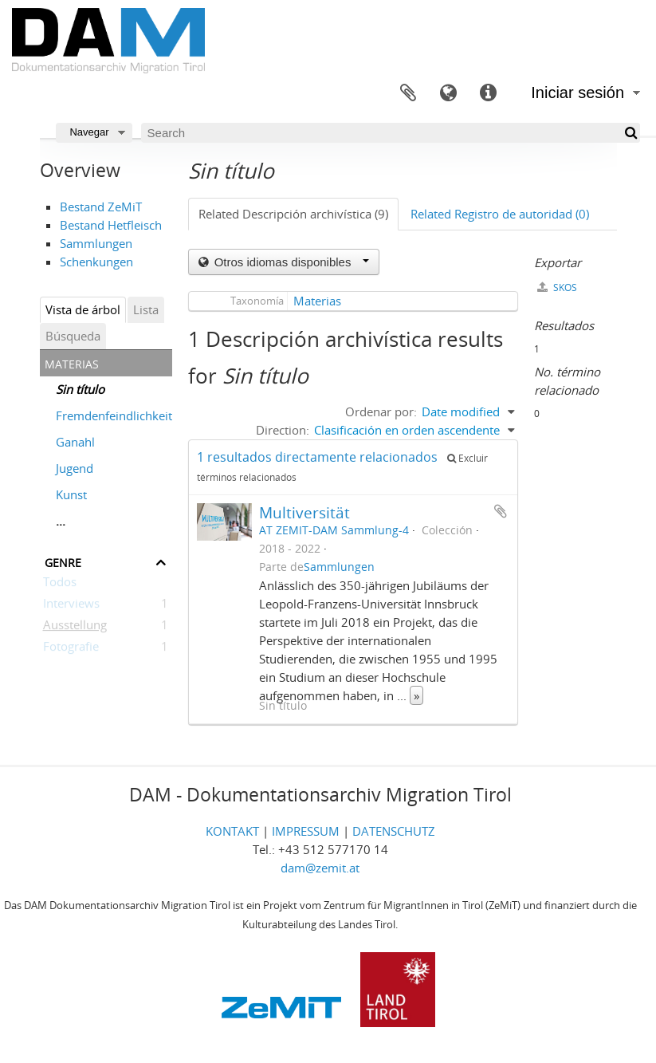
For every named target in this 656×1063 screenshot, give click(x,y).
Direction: (282, 430)
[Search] (390, 133)
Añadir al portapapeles (501, 511)
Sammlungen (96, 243)
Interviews (71, 606)
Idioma (448, 93)
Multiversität (304, 512)
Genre (63, 561)
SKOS (557, 287)
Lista (146, 309)
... (60, 521)
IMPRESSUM (306, 831)
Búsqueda (72, 336)
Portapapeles (408, 93)
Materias (317, 301)
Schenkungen (96, 262)
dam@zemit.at (320, 868)
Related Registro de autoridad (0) (499, 214)
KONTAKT (232, 831)
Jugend (74, 468)
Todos (60, 585)
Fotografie (71, 649)
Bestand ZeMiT (101, 207)
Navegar (88, 132)
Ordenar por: (381, 411)
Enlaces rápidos (488, 93)
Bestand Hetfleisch (111, 225)
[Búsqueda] (630, 133)
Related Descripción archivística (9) (293, 214)
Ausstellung (75, 628)
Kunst (71, 494)
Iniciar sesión (577, 92)
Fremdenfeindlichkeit (114, 415)
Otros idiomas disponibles (290, 262)
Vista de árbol (82, 309)
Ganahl (75, 442)
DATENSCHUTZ (393, 831)
